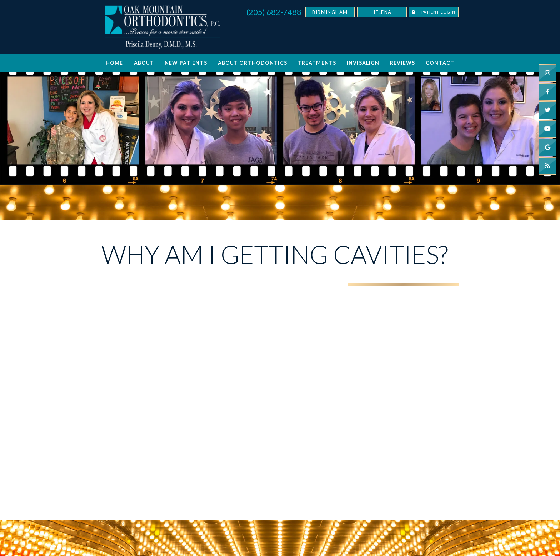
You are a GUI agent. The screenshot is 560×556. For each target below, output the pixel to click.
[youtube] (547, 129)
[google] (547, 147)
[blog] (547, 166)
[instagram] (547, 73)
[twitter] (547, 110)
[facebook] (547, 92)
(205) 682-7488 (273, 12)
